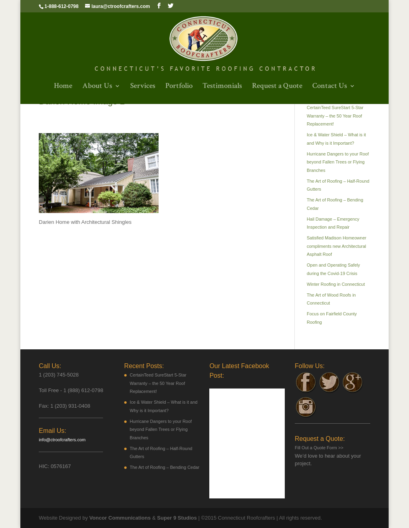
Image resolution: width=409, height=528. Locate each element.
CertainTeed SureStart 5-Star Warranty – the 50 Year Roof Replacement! (335, 115)
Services (142, 87)
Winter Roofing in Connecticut (336, 284)
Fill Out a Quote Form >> (319, 447)
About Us (97, 87)
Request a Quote (277, 87)
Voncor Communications (120, 518)
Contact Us (329, 87)
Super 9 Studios (176, 518)
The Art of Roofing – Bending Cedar (164, 467)
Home (63, 87)
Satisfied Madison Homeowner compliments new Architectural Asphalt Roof (336, 246)
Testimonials (222, 87)
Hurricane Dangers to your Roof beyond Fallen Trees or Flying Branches (338, 162)
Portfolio (179, 87)
